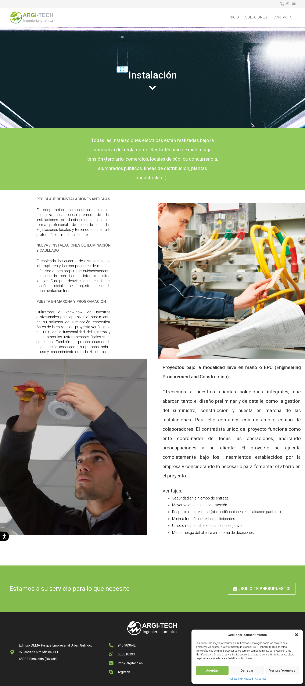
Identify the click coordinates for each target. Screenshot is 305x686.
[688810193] (113, 654)
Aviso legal (261, 678)
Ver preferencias (282, 670)
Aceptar (212, 670)
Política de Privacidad (241, 678)
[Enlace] (282, 4)
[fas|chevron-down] (152, 88)
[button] (296, 635)
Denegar (247, 670)
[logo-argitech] (32, 17)
